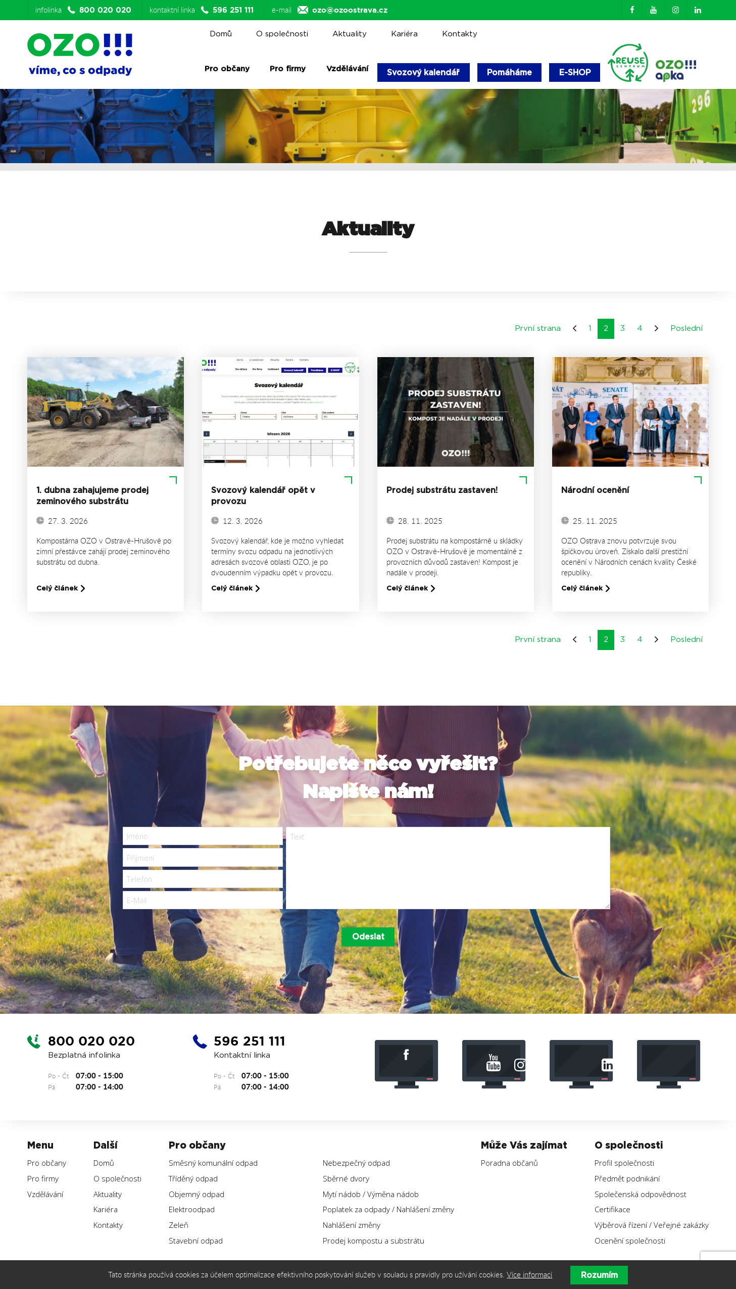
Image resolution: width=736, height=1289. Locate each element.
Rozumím (599, 1275)
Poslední (686, 329)
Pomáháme (512, 72)
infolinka (84, 10)
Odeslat (368, 940)
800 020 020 (93, 1044)
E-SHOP (579, 72)
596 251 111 (251, 1044)
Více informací (529, 1275)
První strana (538, 329)
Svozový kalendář (424, 72)
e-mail (329, 10)
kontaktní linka (203, 10)
